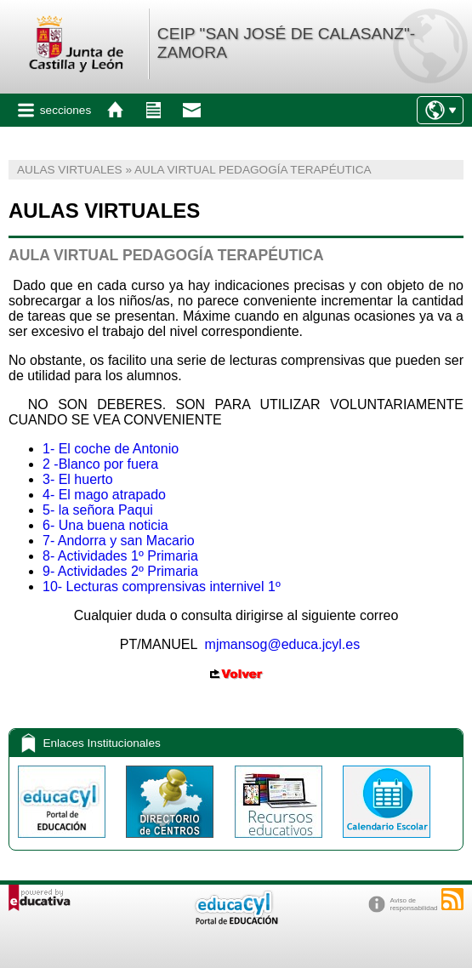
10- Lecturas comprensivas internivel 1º (162, 586)
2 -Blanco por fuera (100, 464)
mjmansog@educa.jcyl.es (283, 644)
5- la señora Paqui (98, 510)
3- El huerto (78, 479)
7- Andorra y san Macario (119, 540)
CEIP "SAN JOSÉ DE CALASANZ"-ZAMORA (286, 43)
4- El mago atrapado (104, 494)
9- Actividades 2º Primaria (120, 571)
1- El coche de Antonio (111, 448)
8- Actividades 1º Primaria (120, 556)
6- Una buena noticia (105, 525)
